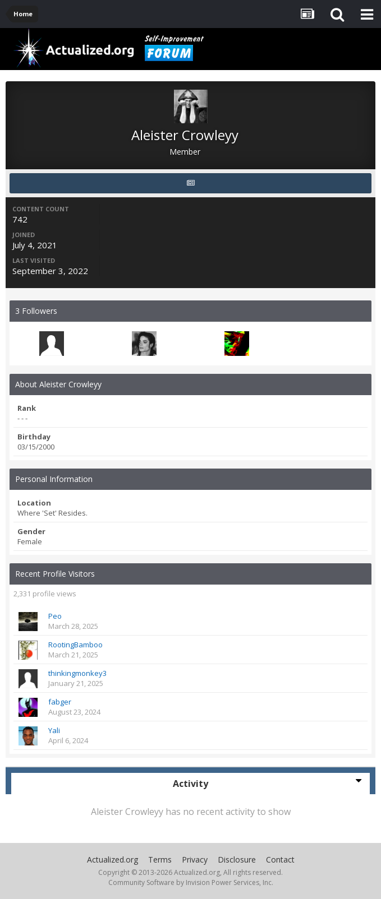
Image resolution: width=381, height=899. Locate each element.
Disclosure (237, 859)
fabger (59, 702)
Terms (160, 859)
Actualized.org (112, 859)
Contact (280, 859)
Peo (55, 616)
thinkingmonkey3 (77, 673)
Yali (54, 730)
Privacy (195, 859)
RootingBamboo (75, 645)
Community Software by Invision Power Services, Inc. (190, 882)
